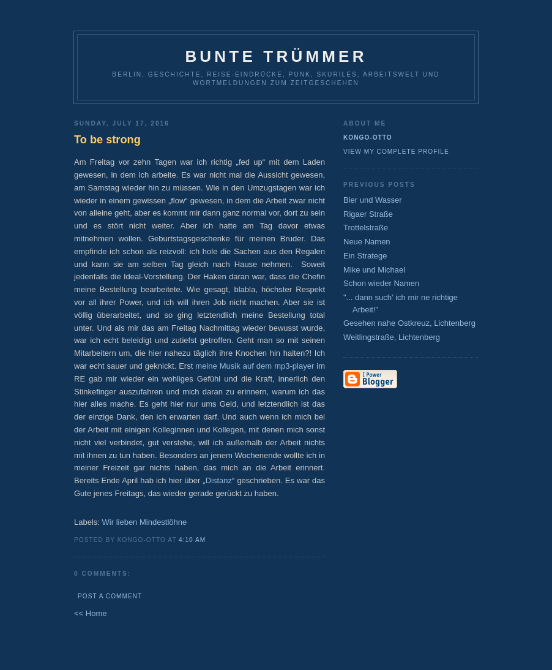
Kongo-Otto (367, 137)
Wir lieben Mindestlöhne (144, 522)
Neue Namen (366, 241)
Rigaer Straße (368, 214)
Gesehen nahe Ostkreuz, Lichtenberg (409, 323)
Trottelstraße (365, 227)
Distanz (219, 480)
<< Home (90, 613)
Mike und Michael (374, 269)
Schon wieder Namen (381, 283)
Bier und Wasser (372, 200)
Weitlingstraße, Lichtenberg (391, 337)
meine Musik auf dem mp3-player (254, 366)
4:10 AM (192, 539)
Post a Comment (110, 596)
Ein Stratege (365, 255)
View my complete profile (396, 151)
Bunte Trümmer (276, 56)
